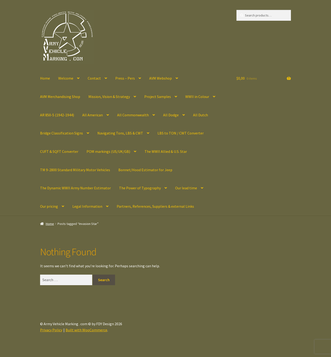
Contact (94, 78)
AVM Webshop (160, 78)
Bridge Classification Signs (61, 133)
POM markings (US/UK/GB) (108, 151)
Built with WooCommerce (86, 330)
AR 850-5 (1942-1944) (57, 115)
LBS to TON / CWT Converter (180, 133)
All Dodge (171, 115)
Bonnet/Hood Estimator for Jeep (145, 169)
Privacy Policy (51, 330)
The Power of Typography (140, 188)
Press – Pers (125, 78)
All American (92, 115)
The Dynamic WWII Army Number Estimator (75, 188)
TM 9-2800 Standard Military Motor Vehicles (75, 169)
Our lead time (186, 188)
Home (45, 78)
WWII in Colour (197, 96)
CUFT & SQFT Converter (59, 151)
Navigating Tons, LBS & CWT (120, 133)
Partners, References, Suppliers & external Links (155, 206)
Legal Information (87, 206)
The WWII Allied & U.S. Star (166, 151)
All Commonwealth (133, 115)
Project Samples (157, 96)
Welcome (65, 78)
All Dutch (200, 115)
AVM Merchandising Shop (60, 96)
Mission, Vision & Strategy (109, 96)
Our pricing (49, 206)
